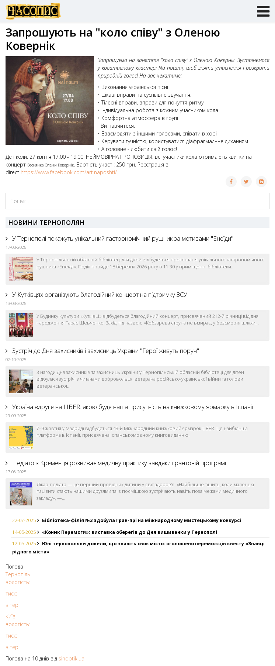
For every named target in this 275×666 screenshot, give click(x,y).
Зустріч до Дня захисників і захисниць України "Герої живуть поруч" (105, 350)
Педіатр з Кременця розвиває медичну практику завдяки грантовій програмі (118, 463)
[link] (50, 165)
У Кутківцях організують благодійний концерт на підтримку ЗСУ (99, 294)
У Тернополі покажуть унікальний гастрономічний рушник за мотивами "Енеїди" (122, 238)
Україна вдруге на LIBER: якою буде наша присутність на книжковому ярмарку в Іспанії (132, 406)
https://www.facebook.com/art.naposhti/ (69, 172)
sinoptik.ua (71, 658)
